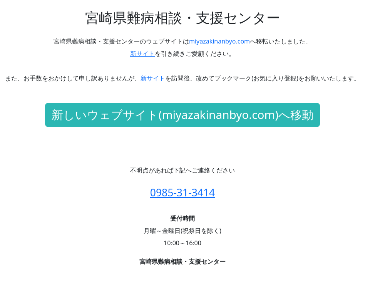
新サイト (142, 53)
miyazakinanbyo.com (219, 41)
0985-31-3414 (182, 192)
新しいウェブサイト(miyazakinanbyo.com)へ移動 (183, 114)
